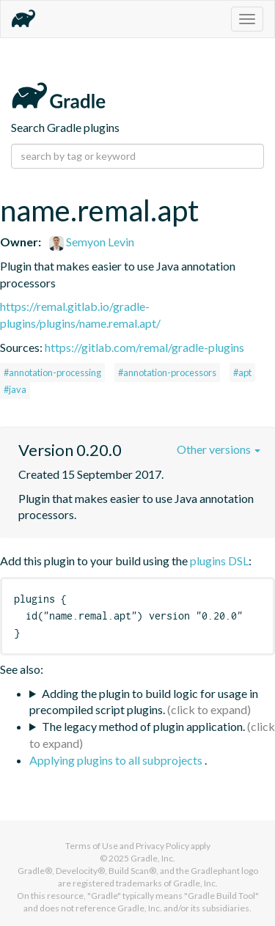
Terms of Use (91, 845)
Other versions (218, 449)
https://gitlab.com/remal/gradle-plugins (144, 347)
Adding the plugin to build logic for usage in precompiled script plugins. (143, 701)
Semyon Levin (91, 242)
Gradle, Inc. (153, 858)
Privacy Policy (162, 845)
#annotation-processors (167, 372)
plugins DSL (219, 560)
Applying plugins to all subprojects (117, 760)
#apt (242, 372)
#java (15, 389)
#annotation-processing (52, 372)
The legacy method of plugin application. (143, 726)
